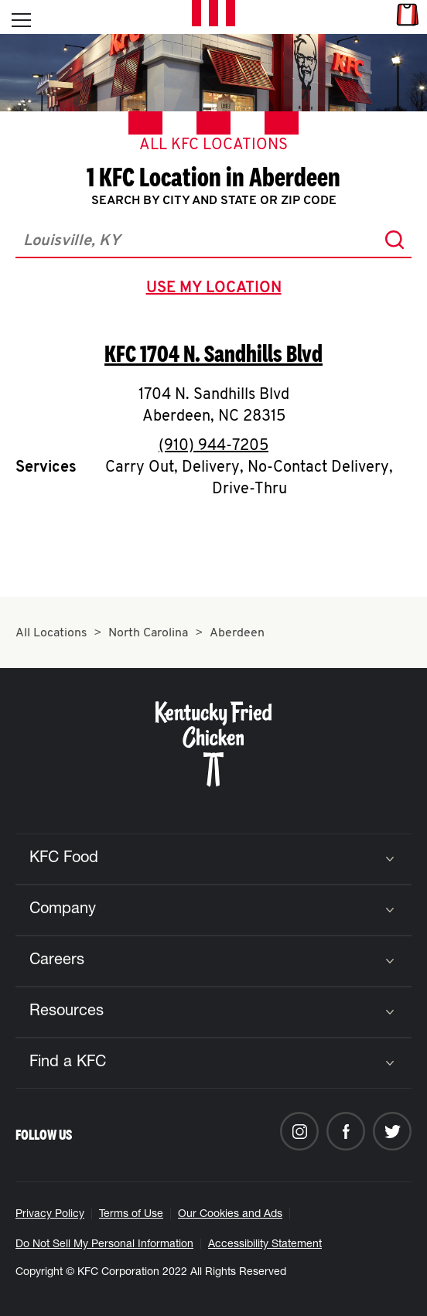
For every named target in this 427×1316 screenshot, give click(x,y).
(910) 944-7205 (213, 446)
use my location (217, 290)
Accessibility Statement (265, 1244)
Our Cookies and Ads (230, 1214)
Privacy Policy (49, 1214)
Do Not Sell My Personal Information (104, 1244)
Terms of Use (131, 1214)
